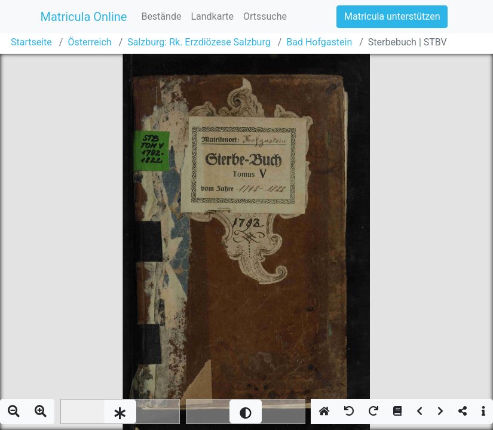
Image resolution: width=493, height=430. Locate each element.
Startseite (31, 42)
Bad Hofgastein (319, 42)
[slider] (120, 411)
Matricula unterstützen (392, 16)
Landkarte (212, 16)
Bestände (161, 16)
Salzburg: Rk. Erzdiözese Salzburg (198, 42)
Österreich (89, 42)
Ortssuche (265, 16)
